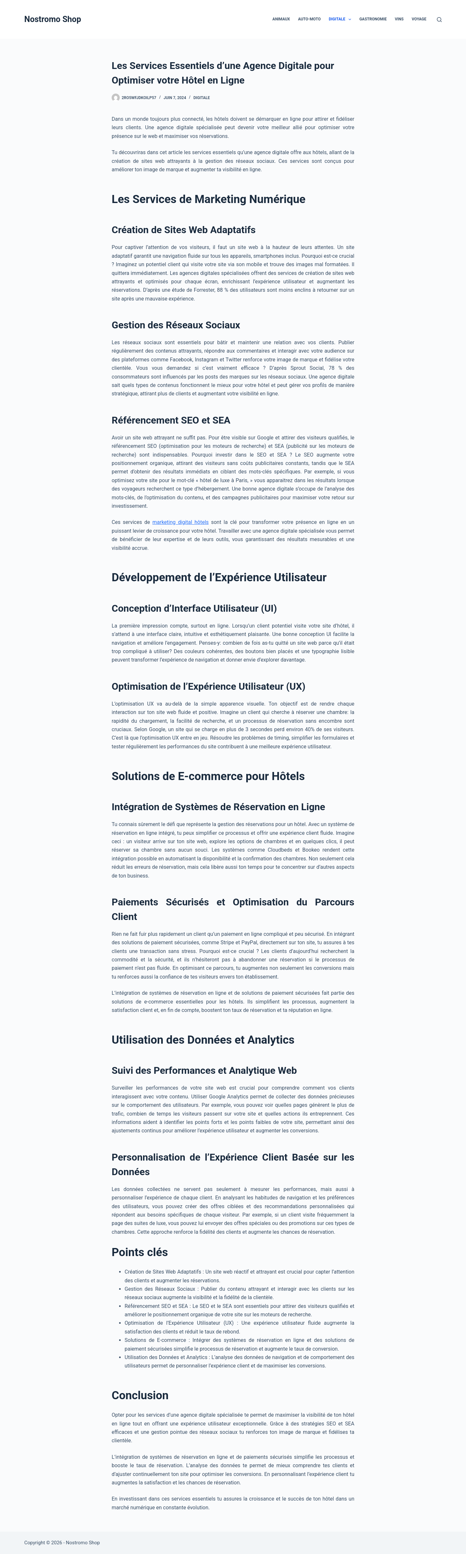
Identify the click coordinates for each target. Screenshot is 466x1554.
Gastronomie (373, 19)
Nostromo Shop (52, 19)
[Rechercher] (439, 19)
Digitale (341, 19)
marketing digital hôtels (180, 522)
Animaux (281, 19)
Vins (399, 19)
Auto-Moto (309, 19)
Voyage (419, 19)
